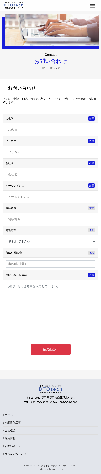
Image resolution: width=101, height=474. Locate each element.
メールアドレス (15, 185)
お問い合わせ (13, 446)
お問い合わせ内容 (16, 275)
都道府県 (11, 230)
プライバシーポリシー (18, 454)
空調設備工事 (13, 422)
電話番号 (11, 207)
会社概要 (10, 430)
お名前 (10, 118)
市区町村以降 (14, 252)
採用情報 (10, 438)
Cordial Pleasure (56, 469)
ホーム (9, 414)
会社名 (10, 163)
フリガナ (11, 140)
